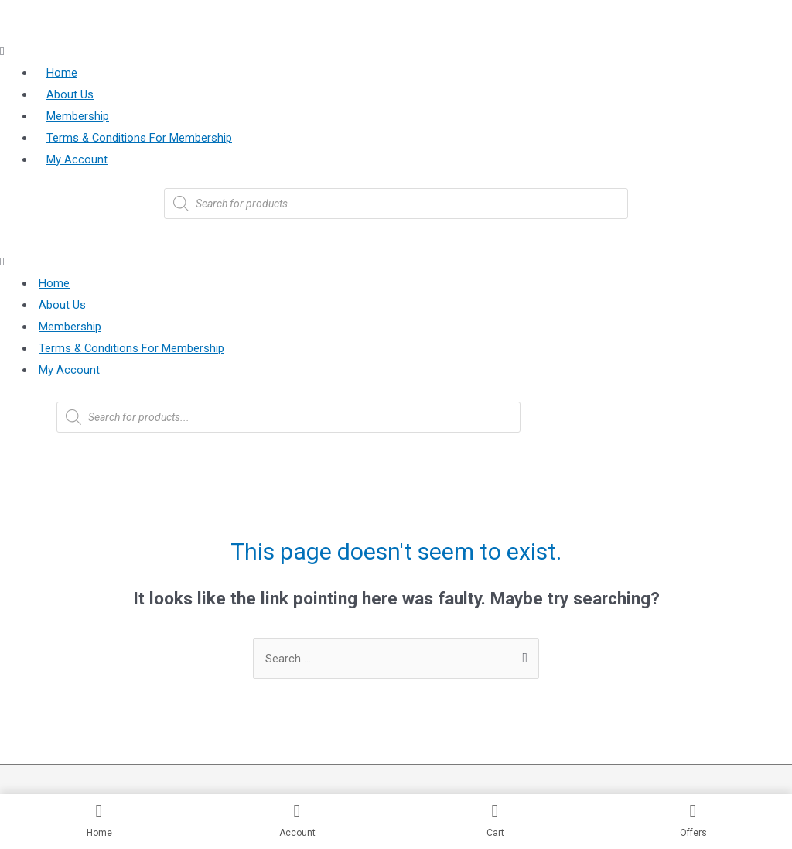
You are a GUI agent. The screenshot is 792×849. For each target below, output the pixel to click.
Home (61, 73)
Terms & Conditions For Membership (140, 138)
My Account (77, 159)
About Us (70, 95)
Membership (77, 117)
